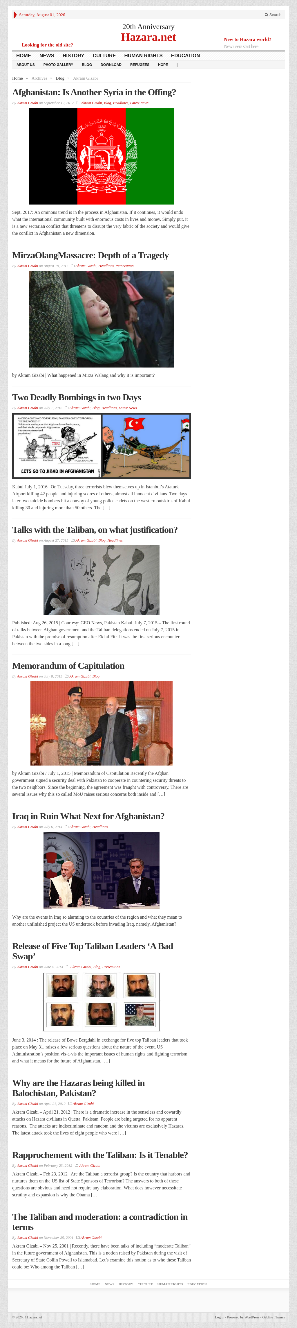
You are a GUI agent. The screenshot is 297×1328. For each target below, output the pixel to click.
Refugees (139, 65)
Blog (87, 65)
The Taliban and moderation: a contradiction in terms (100, 1221)
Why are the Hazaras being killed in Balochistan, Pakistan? (78, 1088)
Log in (219, 1317)
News (46, 55)
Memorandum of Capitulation (68, 665)
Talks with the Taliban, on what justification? (95, 529)
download (111, 65)
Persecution (125, 266)
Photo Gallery (58, 65)
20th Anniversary (148, 26)
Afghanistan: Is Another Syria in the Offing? (94, 92)
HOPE (163, 65)
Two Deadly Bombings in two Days (76, 397)
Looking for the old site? (47, 45)
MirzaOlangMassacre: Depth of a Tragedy (90, 255)
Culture (104, 55)
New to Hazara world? (247, 39)
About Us (26, 65)
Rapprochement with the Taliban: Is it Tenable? (100, 1155)
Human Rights (143, 55)
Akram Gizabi (91, 103)
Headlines (120, 103)
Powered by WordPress (243, 1317)
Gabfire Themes (273, 1317)
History (73, 55)
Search (273, 14)
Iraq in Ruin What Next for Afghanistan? (88, 816)
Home (23, 55)
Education (185, 55)
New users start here (241, 46)
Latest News (139, 103)
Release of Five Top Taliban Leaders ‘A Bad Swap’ (92, 951)
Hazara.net (148, 37)
